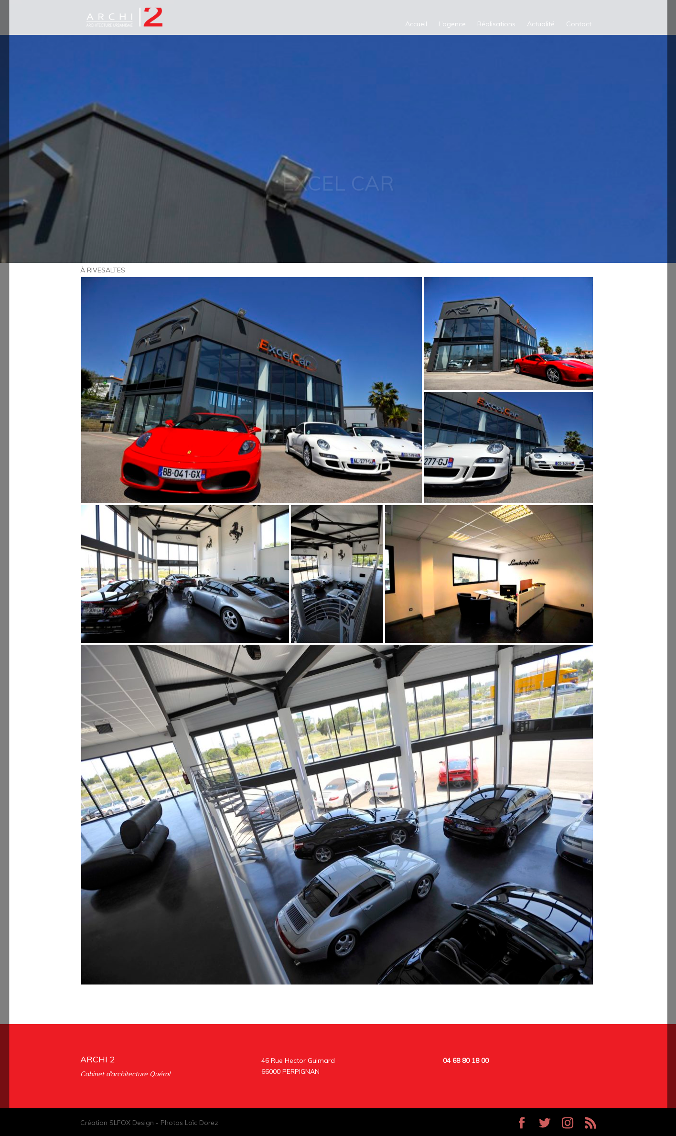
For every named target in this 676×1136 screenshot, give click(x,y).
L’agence (452, 24)
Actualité (541, 24)
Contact (578, 24)
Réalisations (496, 24)
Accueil (416, 24)
